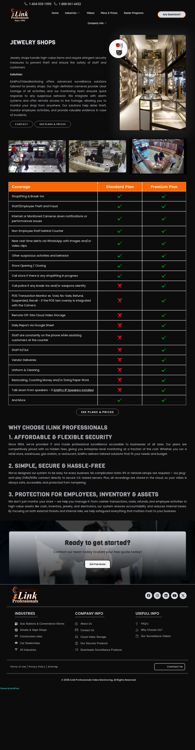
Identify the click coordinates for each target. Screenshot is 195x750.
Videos (90, 13)
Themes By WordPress (9, 689)
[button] (12, 157)
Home (55, 13)
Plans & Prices (109, 13)
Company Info (97, 23)
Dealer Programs (133, 13)
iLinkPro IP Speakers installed (74, 390)
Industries (72, 13)
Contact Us (175, 666)
